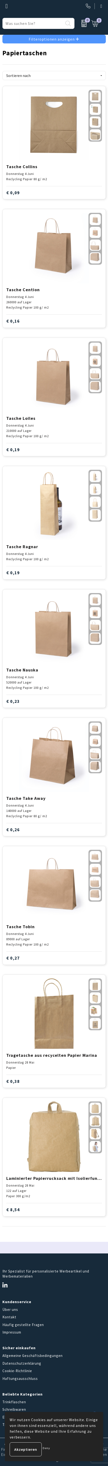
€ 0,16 (13, 321)
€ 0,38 (13, 1081)
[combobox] (33, 23)
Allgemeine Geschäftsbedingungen (32, 1355)
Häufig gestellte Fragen (23, 1324)
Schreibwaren (14, 1409)
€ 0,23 (13, 701)
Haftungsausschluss (20, 1378)
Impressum (11, 1332)
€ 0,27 (13, 958)
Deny (46, 1448)
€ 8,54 (13, 1209)
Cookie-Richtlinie (17, 1371)
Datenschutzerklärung (21, 1363)
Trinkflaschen (14, 1402)
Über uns (10, 1309)
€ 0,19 (13, 449)
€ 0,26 (13, 829)
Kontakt (9, 1317)
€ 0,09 (13, 192)
